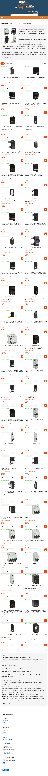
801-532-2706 (7, 752)
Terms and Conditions (7, 739)
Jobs (27, 9)
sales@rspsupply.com (8, 753)
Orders (19, 9)
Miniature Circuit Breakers (20, 20)
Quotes (30, 9)
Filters (2, 63)
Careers (4, 724)
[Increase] (12, 88)
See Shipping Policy (29, 8)
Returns (4, 732)
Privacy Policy (5, 737)
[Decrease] (2, 88)
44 (30, 650)
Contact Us (4, 734)
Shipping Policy (5, 730)
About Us (4, 722)
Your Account (5, 720)
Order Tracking (5, 716)
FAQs (3, 735)
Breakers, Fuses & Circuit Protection (8, 20)
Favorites (23, 9)
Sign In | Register (14, 9)
